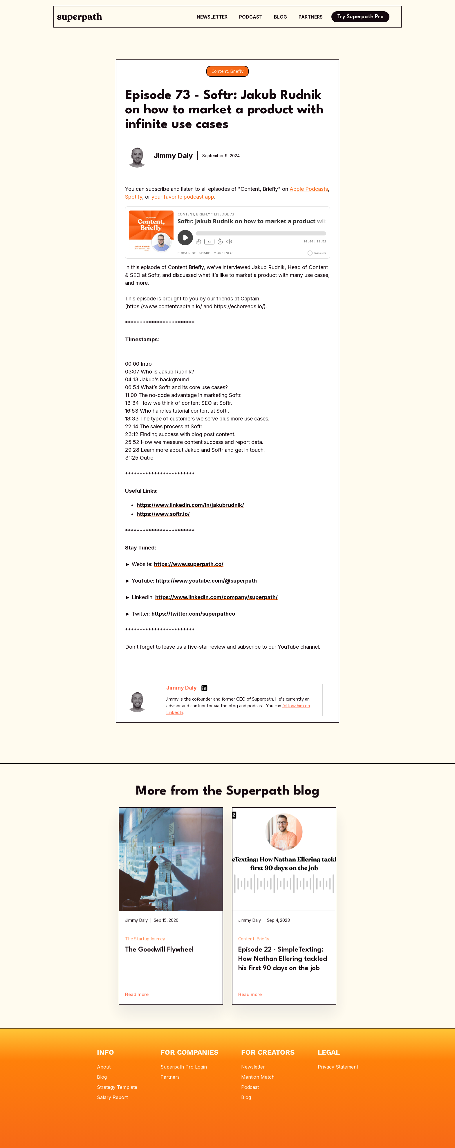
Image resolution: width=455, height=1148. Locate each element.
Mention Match (258, 1077)
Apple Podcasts (309, 189)
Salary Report (112, 1097)
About (104, 1067)
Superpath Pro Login (183, 1067)
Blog (102, 1077)
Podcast (250, 1087)
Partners (170, 1077)
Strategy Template (117, 1087)
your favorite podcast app (182, 197)
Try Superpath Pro (360, 16)
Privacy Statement (338, 1067)
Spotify (133, 197)
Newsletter (253, 1067)
